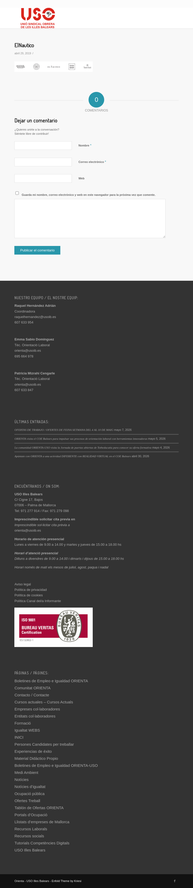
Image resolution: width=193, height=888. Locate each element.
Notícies (21, 779)
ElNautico (24, 45)
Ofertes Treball (27, 800)
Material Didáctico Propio (36, 758)
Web (81, 178)
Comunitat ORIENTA (32, 688)
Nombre (84, 145)
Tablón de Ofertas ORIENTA (38, 807)
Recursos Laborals (30, 829)
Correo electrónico (92, 162)
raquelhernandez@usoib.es (35, 317)
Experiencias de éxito (33, 751)
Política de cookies (28, 595)
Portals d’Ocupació (30, 815)
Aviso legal (22, 584)
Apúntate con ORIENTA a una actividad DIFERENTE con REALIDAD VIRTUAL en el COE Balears (72, 456)
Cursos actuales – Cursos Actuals (43, 702)
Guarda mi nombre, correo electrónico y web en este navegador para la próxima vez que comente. (88, 194)
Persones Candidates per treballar (44, 744)
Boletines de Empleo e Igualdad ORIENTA (51, 681)
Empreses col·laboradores (37, 709)
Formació (22, 723)
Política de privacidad (30, 590)
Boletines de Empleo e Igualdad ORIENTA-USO (56, 765)
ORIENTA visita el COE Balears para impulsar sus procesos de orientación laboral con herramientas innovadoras (80, 438)
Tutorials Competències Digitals (41, 843)
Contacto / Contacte (31, 695)
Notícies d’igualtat (29, 786)
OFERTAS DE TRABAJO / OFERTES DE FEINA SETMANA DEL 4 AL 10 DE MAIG (63, 429)
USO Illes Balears (29, 850)
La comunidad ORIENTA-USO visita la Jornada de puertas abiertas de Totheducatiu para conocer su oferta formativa (82, 447)
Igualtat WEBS (27, 730)
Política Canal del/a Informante (37, 601)
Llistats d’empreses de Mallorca (41, 822)
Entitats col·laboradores (34, 716)
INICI (18, 737)
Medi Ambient (26, 772)
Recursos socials (29, 836)
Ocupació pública (29, 793)
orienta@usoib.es (27, 350)
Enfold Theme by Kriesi (66, 881)
